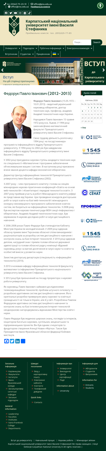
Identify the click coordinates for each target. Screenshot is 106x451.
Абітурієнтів (91, 368)
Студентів (90, 371)
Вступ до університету (21, 440)
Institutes (12, 419)
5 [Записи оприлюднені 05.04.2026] (100, 107)
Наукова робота (65, 440)
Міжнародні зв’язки (86, 440)
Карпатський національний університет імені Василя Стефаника (52, 25)
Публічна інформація (50, 48)
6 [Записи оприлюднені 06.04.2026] (82, 111)
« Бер (83, 127)
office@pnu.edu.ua (43, 4)
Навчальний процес (45, 440)
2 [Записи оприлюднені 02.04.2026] (91, 107)
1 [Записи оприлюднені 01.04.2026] (88, 107)
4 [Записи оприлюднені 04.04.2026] (97, 107)
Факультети (13, 374)
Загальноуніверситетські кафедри (15, 391)
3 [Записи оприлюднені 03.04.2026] (94, 107)
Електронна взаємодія (78, 48)
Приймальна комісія (40, 7)
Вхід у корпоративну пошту (40, 374)
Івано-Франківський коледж (14, 383)
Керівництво (14, 371)
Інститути (13, 377)
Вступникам (11, 54)
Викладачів (65, 371)
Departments (14, 428)
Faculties (12, 416)
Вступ (8, 77)
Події (62, 380)
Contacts (38, 402)
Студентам (25, 54)
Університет (11, 48)
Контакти (38, 386)
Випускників (91, 374)
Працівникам (43, 54)
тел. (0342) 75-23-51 (17, 4)
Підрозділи (28, 48)
